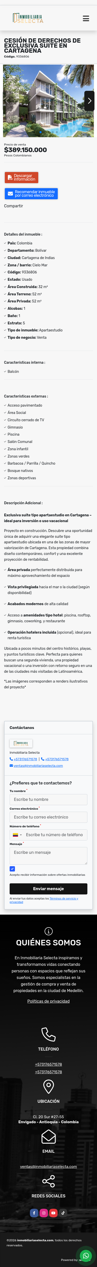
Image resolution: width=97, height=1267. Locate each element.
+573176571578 (25, 759)
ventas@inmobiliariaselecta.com (38, 766)
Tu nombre (18, 791)
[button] (41, 132)
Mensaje (17, 844)
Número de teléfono (25, 826)
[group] (48, 101)
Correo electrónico (25, 808)
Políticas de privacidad (48, 1001)
